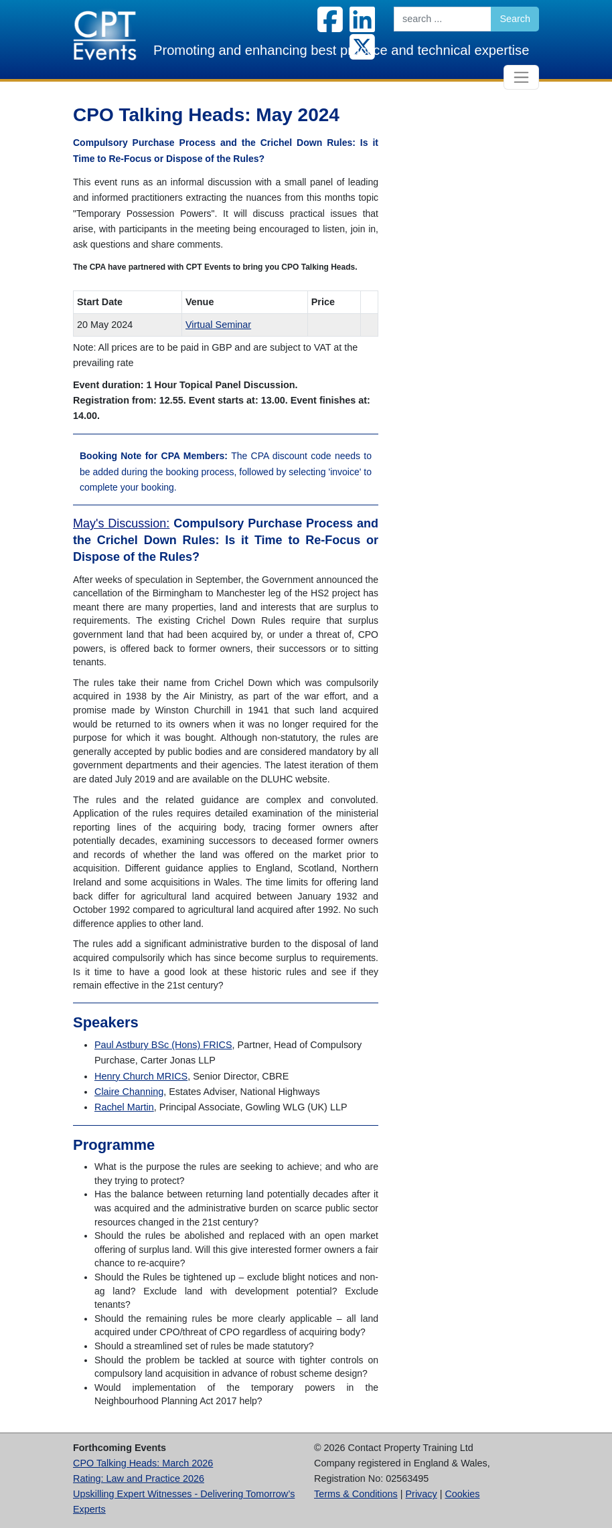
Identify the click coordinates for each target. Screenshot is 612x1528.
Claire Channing (128, 1091)
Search (515, 18)
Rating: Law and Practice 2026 (138, 1478)
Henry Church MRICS (140, 1076)
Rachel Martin (124, 1107)
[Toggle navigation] (521, 77)
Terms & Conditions (356, 1494)
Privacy (421, 1494)
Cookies (462, 1494)
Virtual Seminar (218, 324)
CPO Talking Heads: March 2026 (143, 1463)
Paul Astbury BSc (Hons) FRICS (163, 1044)
